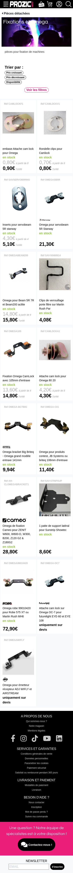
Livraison (36, 790)
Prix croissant (14, 73)
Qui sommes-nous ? (36, 721)
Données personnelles (36, 758)
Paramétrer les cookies (36, 763)
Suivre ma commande (36, 816)
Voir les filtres (36, 90)
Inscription (36, 807)
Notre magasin (36, 726)
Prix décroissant (15, 77)
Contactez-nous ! (36, 845)
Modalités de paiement (36, 785)
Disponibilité (13, 82)
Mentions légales (36, 730)
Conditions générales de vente (36, 753)
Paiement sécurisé (36, 768)
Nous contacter (36, 802)
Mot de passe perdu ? (36, 811)
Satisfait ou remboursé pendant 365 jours (36, 772)
